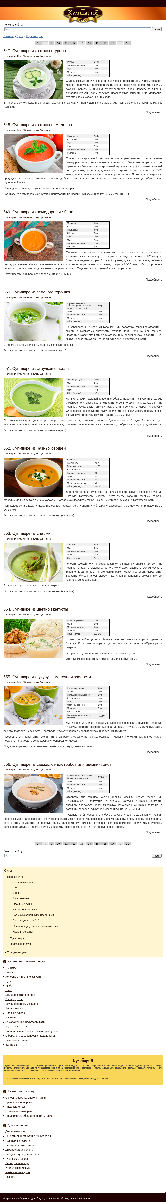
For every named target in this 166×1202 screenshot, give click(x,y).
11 (66, 43)
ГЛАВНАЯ (11, 967)
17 (112, 43)
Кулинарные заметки (18, 1140)
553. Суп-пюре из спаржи (26, 533)
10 (58, 43)
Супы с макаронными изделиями (33, 915)
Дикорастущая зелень (19, 1149)
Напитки (10, 1017)
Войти (140, 3)
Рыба (8, 985)
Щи (15, 887)
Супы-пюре (45, 56)
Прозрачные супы (21, 943)
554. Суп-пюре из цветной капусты (35, 609)
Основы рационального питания (25, 1097)
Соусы (9, 972)
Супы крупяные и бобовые (29, 920)
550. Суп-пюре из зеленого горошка (36, 292)
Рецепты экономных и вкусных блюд (28, 1136)
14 (89, 43)
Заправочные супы (21, 882)
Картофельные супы (25, 909)
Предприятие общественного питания (29, 1115)
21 (127, 43)
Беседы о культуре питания (22, 1154)
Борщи (17, 892)
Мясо (8, 990)
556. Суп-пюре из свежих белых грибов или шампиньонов (57, 764)
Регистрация (157, 3)
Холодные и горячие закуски (23, 976)
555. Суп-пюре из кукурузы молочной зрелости (47, 677)
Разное (9, 1176)
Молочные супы (23, 931)
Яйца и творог (14, 1008)
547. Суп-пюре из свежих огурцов (34, 50)
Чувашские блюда (16, 1158)
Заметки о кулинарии (18, 1111)
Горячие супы (31, 56)
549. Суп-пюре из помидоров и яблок (38, 212)
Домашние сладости (18, 1131)
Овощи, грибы (14, 999)
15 (97, 43)
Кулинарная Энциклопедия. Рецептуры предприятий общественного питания (48, 1198)
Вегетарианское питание (20, 1145)
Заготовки (11, 1044)
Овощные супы (22, 904)
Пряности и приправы (19, 1102)
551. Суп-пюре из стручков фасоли (36, 368)
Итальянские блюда (17, 1167)
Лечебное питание (16, 1040)
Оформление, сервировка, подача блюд (30, 1035)
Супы (20, 56)
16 (105, 43)
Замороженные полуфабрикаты (25, 1022)
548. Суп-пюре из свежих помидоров (37, 124)
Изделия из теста (16, 1026)
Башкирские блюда (17, 1163)
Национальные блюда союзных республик (31, 1031)
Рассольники (21, 898)
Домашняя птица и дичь (20, 994)
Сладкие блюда (15, 1013)
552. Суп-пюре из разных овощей (34, 448)
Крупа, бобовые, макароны (22, 1003)
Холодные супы (17, 952)
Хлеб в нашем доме (17, 1172)
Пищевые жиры (15, 1106)
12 (74, 43)
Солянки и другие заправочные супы (36, 926)
